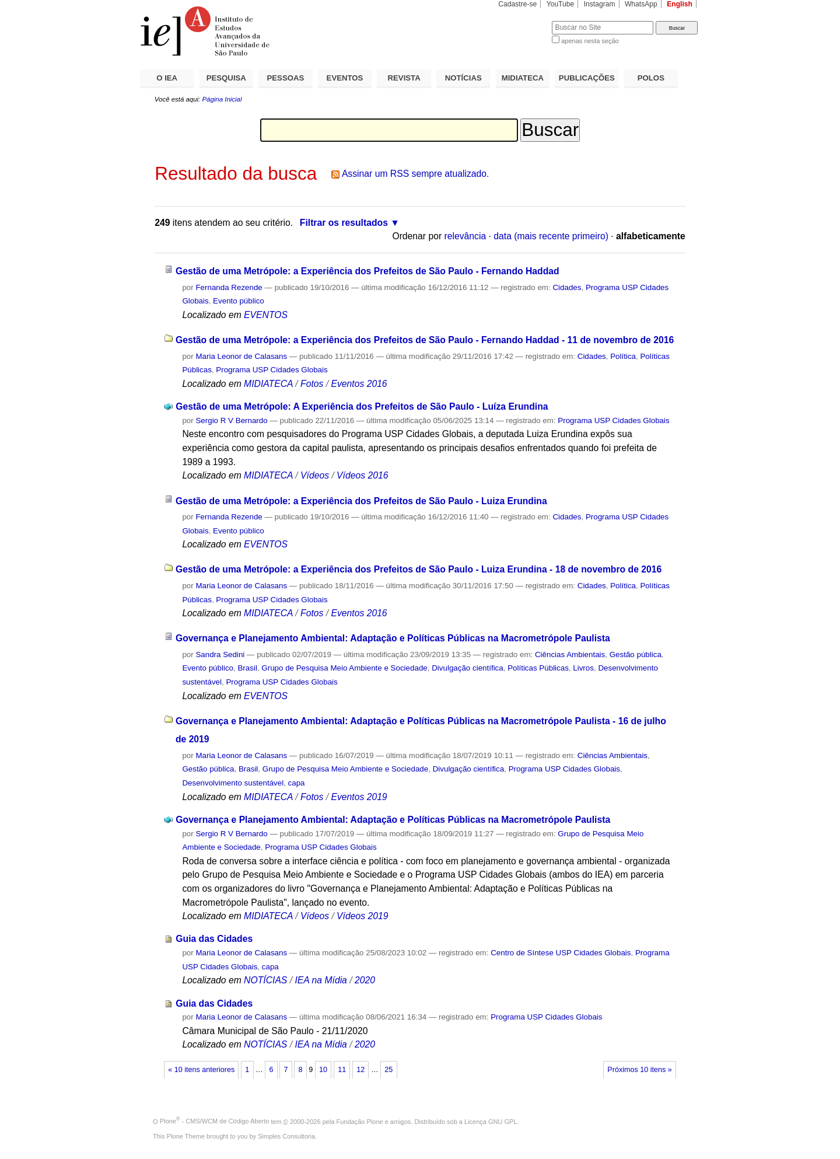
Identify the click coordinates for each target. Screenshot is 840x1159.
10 (323, 1070)
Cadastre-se (517, 4)
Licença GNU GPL (490, 1121)
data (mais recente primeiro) (551, 236)
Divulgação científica (467, 668)
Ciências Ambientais (570, 654)
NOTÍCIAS (463, 78)
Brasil (247, 668)
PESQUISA (226, 78)
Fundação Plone (360, 1121)
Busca (523, 20)
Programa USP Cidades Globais (271, 369)
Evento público (238, 300)
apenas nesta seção (589, 40)
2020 (365, 980)
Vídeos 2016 (362, 475)
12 (360, 1070)
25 (388, 1070)
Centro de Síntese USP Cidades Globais (561, 952)
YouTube (561, 4)
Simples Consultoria (286, 1136)
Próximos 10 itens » (639, 1070)
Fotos (311, 384)
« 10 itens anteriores (201, 1070)
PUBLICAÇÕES (587, 78)
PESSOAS (285, 78)
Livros (583, 668)
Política (623, 356)
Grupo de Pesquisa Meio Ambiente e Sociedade (344, 668)
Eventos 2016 (359, 384)
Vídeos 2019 (362, 916)
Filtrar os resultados (344, 223)
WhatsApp (641, 4)
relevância (465, 236)
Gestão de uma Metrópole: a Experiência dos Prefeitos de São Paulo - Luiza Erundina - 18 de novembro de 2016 (419, 569)
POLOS (651, 78)
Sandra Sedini (219, 654)
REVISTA (404, 78)
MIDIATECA (523, 78)
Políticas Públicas (538, 668)
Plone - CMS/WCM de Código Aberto (215, 1121)
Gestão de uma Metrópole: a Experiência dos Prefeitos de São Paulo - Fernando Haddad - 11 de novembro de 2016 (425, 340)
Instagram (599, 4)
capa (296, 783)
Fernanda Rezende (228, 287)
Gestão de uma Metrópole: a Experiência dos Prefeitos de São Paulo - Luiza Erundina (361, 501)
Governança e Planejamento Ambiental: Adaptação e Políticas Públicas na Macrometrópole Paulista (393, 638)
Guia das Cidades (214, 939)
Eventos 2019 (359, 797)
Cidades (566, 287)
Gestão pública (636, 654)
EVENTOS (345, 78)
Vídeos (314, 475)
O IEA (166, 78)
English (679, 4)
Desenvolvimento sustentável (233, 783)
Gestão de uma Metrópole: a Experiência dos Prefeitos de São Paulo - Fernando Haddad (367, 271)
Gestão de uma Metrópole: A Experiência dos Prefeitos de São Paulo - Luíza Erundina (362, 406)
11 (342, 1070)
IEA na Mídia (320, 980)
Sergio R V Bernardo (231, 420)
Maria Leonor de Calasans (241, 356)
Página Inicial (222, 99)
